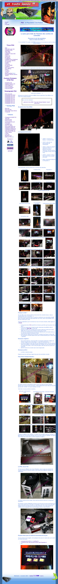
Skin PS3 (7, 108)
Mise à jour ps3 (8, 93)
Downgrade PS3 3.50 (10, 103)
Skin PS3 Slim (8, 109)
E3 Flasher (7, 57)
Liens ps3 (7, 134)
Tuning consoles (36, 0)
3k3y (6, 48)
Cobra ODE (7, 52)
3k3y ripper (7, 51)
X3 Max (6, 72)
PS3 (6, 23)
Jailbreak (42, 0)
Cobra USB (7, 56)
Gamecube (23, 0)
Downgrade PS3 (10, 91)
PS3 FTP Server (8, 125)
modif (2, 0)
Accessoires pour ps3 (10, 121)
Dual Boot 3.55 (8, 82)
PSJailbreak (8, 58)
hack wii (47, 0)
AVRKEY (7, 54)
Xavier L (42, 575)
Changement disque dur (10, 128)
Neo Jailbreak (8, 68)
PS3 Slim (7, 24)
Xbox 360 (32, 0)
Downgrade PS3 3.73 (10, 100)
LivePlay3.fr (35, 541)
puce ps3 (10, 150)
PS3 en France (8, 120)
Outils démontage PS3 (10, 130)
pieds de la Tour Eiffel (28, 102)
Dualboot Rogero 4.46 (10, 83)
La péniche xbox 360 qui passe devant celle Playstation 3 (34, 542)
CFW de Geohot (8, 86)
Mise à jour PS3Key (9, 67)
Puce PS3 (10, 45)
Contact (7, 133)
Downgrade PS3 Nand (10, 95)
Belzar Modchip (8, 73)
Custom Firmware (10, 78)
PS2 (30, 325)
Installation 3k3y (8, 50)
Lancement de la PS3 (26, 541)
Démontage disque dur (10, 126)
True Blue (7, 71)
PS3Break (7, 66)
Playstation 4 (10, 139)
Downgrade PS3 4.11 (10, 98)
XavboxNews (54, 0)
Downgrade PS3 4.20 (10, 97)
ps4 (26, 0)
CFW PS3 (10, 80)
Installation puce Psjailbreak (11, 59)
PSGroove (7, 64)
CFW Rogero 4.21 (9, 85)
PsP (51, 0)
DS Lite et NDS (19, 0)
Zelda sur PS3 (8, 136)
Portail (29, 0)
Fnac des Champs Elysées (40, 102)
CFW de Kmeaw (8, 88)
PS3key (7, 63)
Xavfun (31, 575)
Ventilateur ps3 (8, 124)
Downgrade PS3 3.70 (10, 102)
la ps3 (48, 102)
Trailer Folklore (8, 132)
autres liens (37, 103)
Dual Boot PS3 (8, 119)
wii (3, 0)
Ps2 (13, 0)
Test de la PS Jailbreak (10, 60)
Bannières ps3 (8, 135)
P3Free (6, 69)
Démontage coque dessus (11, 110)
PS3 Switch (7, 123)
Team (15, 0)
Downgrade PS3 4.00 (10, 99)
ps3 (40, 0)
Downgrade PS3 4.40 (10, 96)
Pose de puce (11, 0)
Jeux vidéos (6, 0)
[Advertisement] (10, 40)
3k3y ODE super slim (10, 49)
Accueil (6, 22)
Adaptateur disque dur (10, 127)
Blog (44, 0)
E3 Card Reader (8, 65)
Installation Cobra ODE (10, 53)
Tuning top (7, 111)
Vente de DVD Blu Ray (10, 131)
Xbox (49, 0)
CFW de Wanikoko (9, 87)
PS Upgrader (8, 61)
